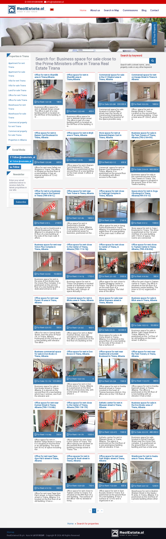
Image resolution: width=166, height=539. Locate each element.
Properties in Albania (17, 140)
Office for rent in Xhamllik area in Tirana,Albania (46, 76)
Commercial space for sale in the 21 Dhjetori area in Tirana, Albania (111, 77)
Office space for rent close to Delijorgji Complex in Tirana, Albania (111, 193)
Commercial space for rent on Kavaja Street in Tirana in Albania (144, 77)
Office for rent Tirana (17, 95)
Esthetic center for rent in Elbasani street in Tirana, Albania (110, 405)
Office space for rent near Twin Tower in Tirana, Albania (80, 192)
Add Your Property (154, 33)
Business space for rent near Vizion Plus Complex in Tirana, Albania (48, 246)
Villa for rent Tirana (16, 81)
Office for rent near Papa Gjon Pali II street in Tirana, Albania (47, 458)
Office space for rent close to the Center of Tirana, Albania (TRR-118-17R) (79, 405)
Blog (144, 10)
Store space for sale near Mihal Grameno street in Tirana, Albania (111, 300)
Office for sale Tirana (17, 100)
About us (95, 10)
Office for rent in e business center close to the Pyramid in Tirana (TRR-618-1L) (47, 193)
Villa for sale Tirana (17, 85)
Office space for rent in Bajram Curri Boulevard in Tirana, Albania (46, 135)
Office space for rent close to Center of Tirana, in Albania (111, 246)
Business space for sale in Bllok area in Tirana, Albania (144, 299)
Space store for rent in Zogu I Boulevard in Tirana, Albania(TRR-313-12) (144, 193)
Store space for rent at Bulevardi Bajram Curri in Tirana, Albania (110, 135)
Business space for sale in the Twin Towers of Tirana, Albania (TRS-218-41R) (143, 135)
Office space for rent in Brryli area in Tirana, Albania (80, 134)
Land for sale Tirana (17, 90)
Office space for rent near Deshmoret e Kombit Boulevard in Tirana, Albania (112, 353)
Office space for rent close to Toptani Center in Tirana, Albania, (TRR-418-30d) (143, 246)
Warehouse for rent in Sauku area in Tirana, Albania (144, 457)
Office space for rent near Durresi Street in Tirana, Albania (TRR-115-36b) (46, 405)
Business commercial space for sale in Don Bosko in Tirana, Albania (48, 353)
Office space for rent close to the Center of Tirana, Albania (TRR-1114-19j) (79, 246)
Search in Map (111, 10)
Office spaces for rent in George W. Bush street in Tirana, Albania (78, 458)
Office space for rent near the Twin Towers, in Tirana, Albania (143, 353)
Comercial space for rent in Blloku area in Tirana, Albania (80, 299)
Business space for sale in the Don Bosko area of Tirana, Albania (143, 405)
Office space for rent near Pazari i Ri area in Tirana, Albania (46, 300)
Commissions (130, 10)
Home (83, 10)
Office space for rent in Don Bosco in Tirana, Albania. (80, 352)
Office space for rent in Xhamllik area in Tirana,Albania (77, 77)
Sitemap (10, 532)
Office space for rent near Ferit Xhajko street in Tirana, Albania (112, 458)
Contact (154, 10)
